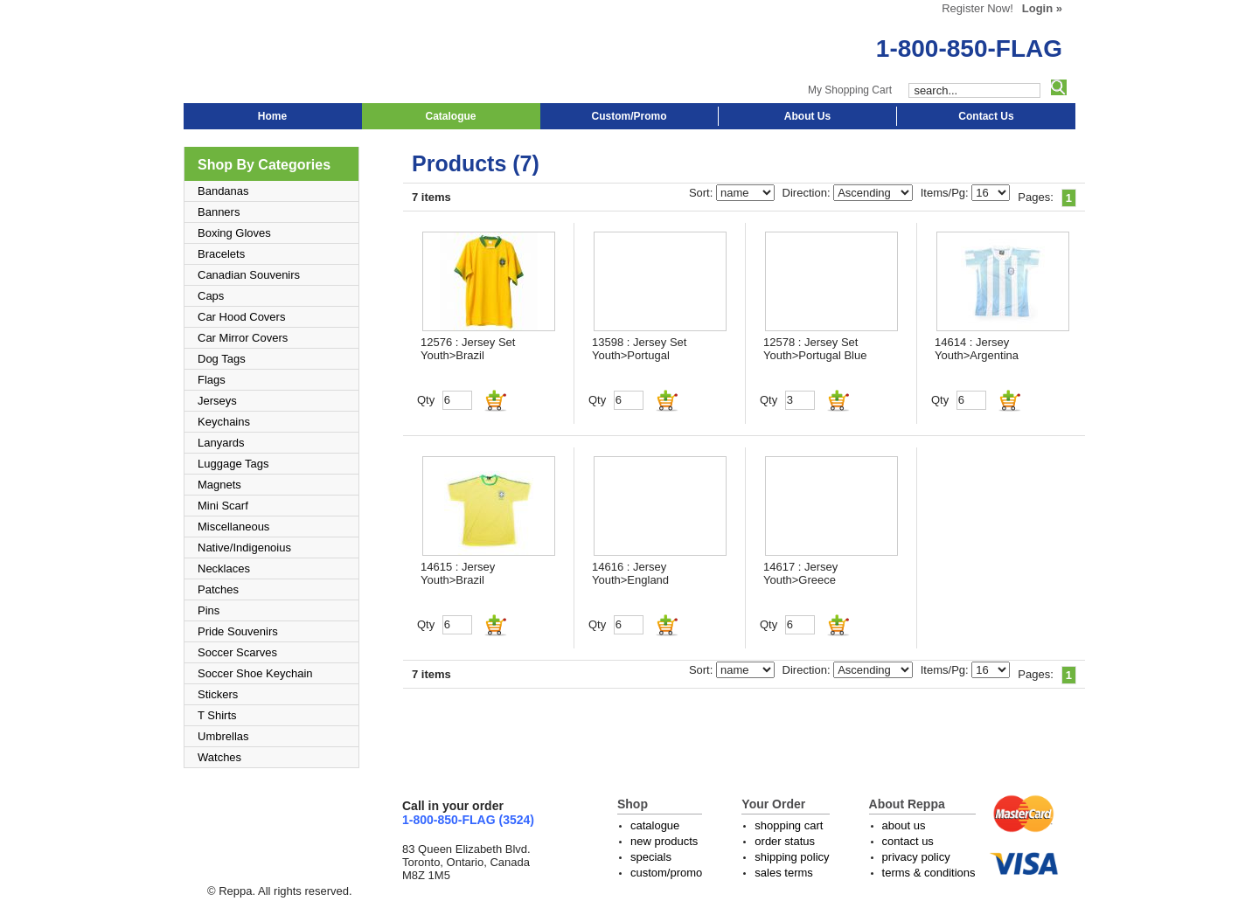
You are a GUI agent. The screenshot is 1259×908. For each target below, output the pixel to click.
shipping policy (792, 856)
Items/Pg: (946, 192)
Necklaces (224, 568)
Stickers (218, 694)
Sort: (702, 192)
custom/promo (666, 872)
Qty (426, 399)
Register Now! (977, 8)
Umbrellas (223, 736)
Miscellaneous (233, 526)
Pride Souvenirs (238, 631)
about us (904, 825)
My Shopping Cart (850, 90)
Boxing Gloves (234, 232)
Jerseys (217, 400)
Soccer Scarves (237, 652)
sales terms (783, 872)
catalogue (654, 825)
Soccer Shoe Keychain (255, 673)
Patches (218, 589)
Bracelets (221, 253)
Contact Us (985, 116)
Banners (219, 211)
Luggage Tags (233, 463)
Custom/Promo (628, 116)
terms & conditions (929, 872)
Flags (212, 379)
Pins (208, 610)
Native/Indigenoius (244, 547)
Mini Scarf (223, 505)
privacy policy (916, 856)
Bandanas (223, 191)
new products (664, 841)
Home (272, 116)
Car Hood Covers (241, 316)
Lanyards (221, 442)
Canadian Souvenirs (249, 274)
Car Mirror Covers (243, 337)
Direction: (808, 192)
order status (785, 841)
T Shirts (217, 715)
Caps (211, 295)
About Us (807, 116)
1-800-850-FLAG (969, 48)
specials (650, 856)
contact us (908, 841)
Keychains (224, 421)
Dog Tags (222, 358)
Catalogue (450, 116)
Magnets (219, 484)
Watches (219, 757)
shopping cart (789, 825)
